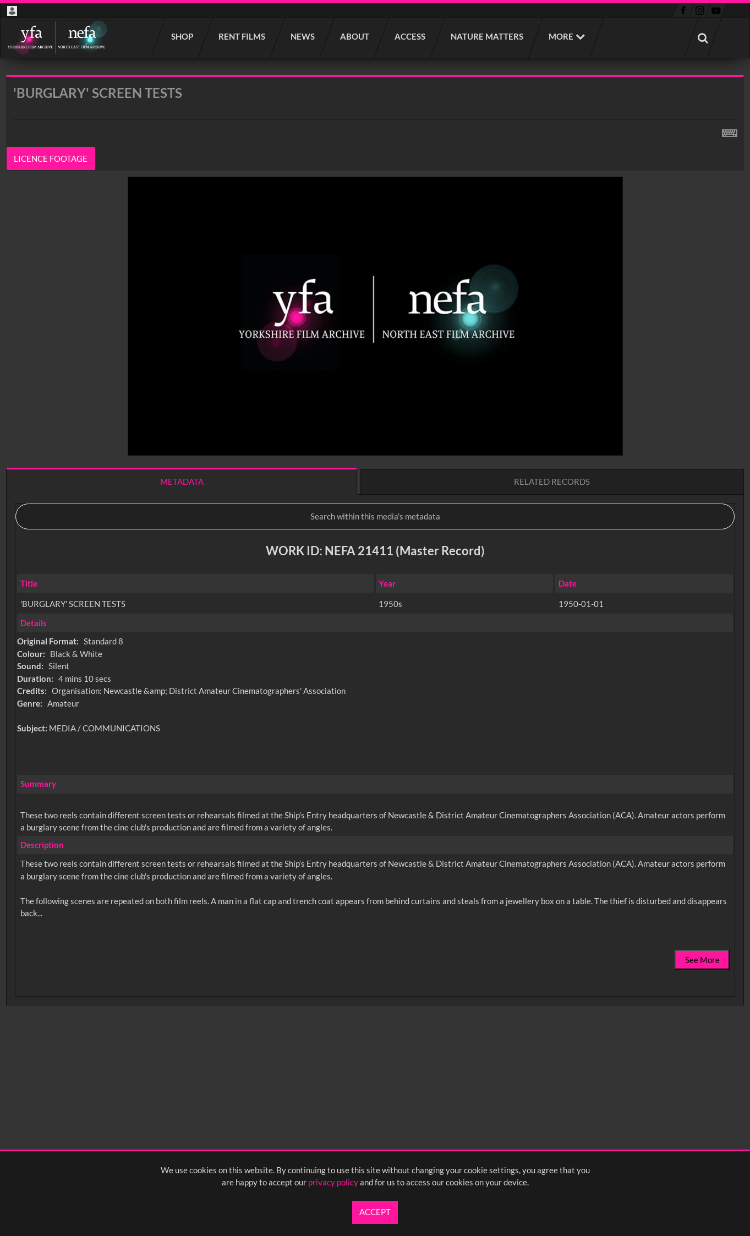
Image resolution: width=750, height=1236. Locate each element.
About (355, 36)
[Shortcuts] (729, 131)
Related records (552, 481)
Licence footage (51, 158)
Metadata (182, 481)
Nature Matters (487, 36)
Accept (375, 1212)
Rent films (242, 36)
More (561, 36)
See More (702, 960)
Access (410, 36)
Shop (183, 36)
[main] (375, 569)
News (303, 36)
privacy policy (333, 1182)
